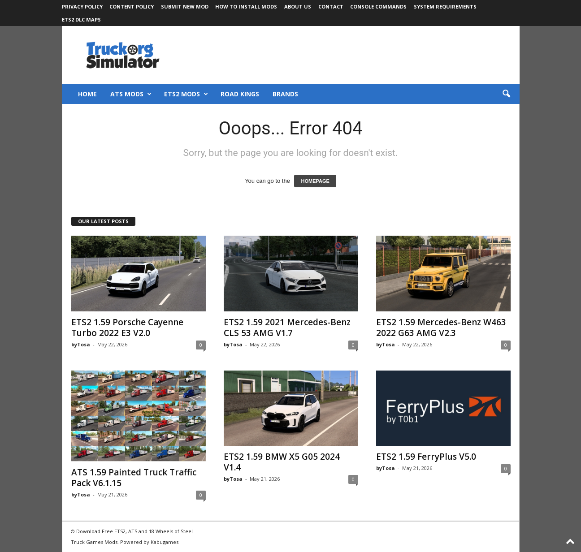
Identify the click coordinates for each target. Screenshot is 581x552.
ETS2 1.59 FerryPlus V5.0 (426, 456)
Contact (330, 6)
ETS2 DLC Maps (81, 19)
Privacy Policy (82, 6)
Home (87, 94)
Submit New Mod (184, 6)
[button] (506, 94)
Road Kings (240, 94)
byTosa (80, 344)
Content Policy (131, 6)
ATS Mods (131, 94)
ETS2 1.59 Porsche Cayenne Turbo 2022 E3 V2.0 (127, 327)
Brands (285, 94)
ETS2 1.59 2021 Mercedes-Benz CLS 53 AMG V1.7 (287, 327)
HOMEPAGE (315, 181)
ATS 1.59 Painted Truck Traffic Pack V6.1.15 (133, 477)
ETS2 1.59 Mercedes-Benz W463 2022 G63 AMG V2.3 (441, 327)
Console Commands (378, 6)
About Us (297, 6)
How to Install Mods (246, 6)
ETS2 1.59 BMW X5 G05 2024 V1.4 (282, 462)
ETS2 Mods (186, 94)
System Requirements (445, 6)
